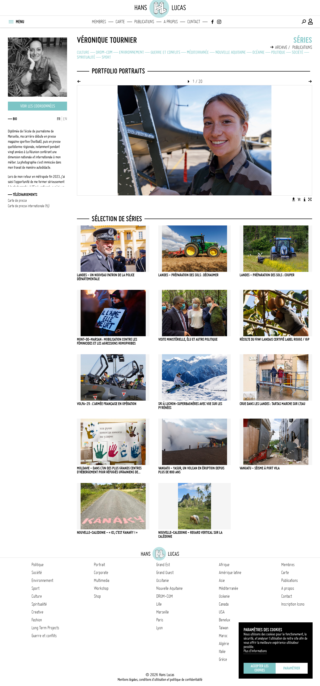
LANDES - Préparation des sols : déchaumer (188, 275)
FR (58, 118)
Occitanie (162, 580)
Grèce (223, 659)
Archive (281, 47)
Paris (159, 619)
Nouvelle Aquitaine (230, 52)
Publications (144, 21)
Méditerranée (198, 52)
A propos (171, 21)
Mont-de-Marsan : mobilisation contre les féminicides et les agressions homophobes (107, 341)
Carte (120, 21)
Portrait (99, 564)
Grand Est (163, 564)
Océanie (258, 52)
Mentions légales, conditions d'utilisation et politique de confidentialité (160, 679)
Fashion (37, 619)
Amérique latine (230, 572)
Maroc (223, 635)
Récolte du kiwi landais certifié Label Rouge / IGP (274, 339)
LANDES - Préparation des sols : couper (267, 275)
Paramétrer (291, 668)
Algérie (224, 643)
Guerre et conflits (165, 52)
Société (297, 52)
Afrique (224, 564)
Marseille (162, 612)
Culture (83, 52)
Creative (37, 612)
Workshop (101, 588)
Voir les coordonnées (37, 106)
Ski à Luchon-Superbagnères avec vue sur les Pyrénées (190, 406)
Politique (278, 52)
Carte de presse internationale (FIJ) (29, 206)
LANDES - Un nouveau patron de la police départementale (105, 277)
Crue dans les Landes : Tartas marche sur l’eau (272, 404)
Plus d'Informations (255, 651)
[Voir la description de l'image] (304, 199)
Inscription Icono (292, 604)
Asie (222, 580)
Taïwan (223, 627)
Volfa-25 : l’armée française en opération (106, 404)
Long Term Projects (45, 627)
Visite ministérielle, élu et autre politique (187, 339)
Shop (97, 596)
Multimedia (101, 580)
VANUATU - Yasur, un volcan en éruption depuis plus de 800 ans (191, 470)
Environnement (131, 52)
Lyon (159, 627)
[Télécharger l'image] (293, 199)
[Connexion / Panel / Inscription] (310, 21)
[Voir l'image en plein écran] (310, 199)
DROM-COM (104, 52)
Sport (106, 57)
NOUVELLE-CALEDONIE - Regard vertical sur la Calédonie (190, 534)
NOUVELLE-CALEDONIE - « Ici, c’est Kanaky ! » (107, 533)
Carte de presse (17, 200)
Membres (99, 21)
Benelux (224, 619)
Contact (193, 21)
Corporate (101, 572)
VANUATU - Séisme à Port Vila (260, 468)
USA (222, 612)
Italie (222, 651)
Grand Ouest (165, 572)
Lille (159, 604)
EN (65, 118)
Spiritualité (86, 57)
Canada (224, 604)
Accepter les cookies (259, 668)
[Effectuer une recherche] (303, 21)
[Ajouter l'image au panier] (299, 199)
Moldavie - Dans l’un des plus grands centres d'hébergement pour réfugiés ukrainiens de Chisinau (109, 470)
